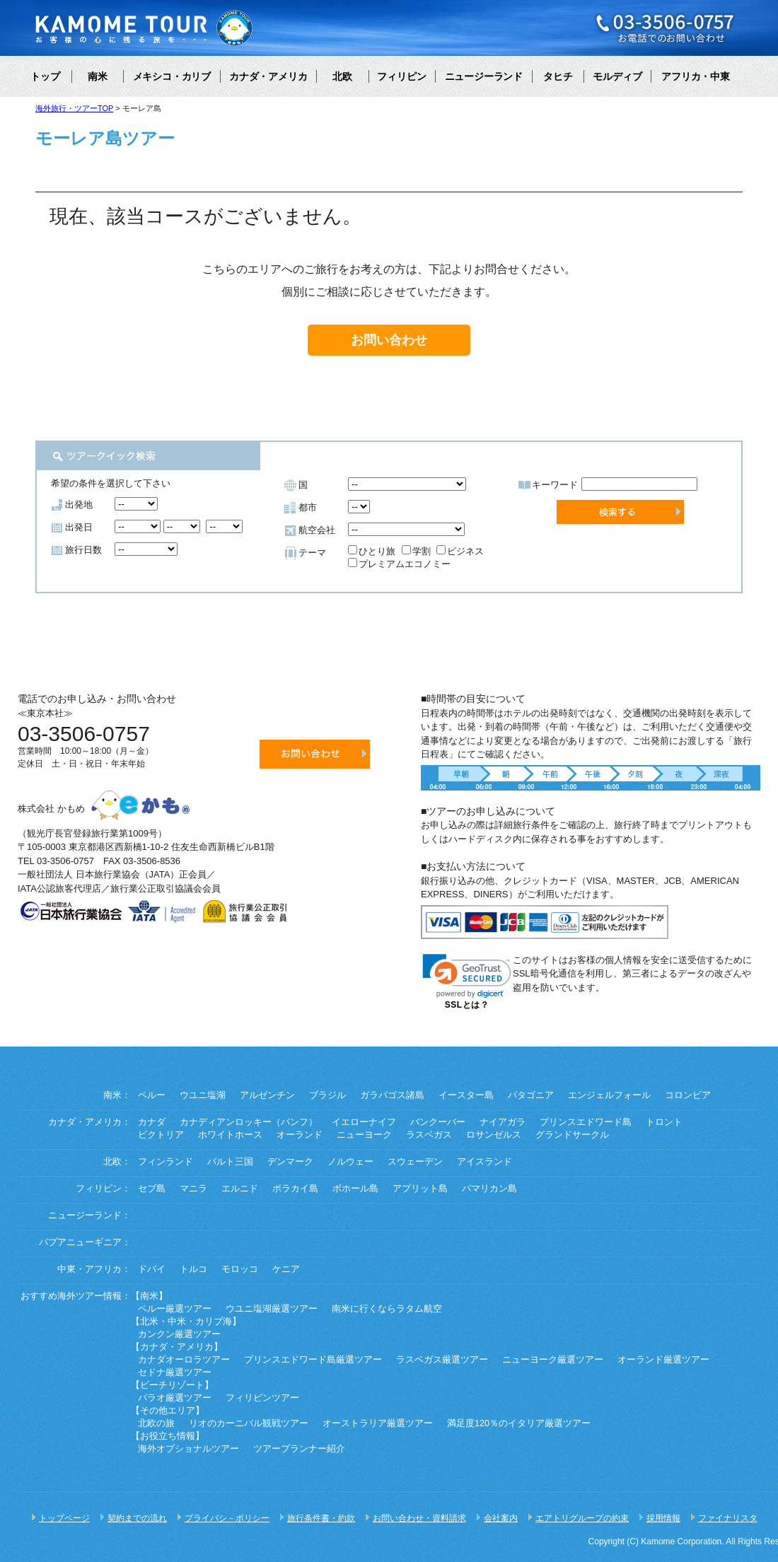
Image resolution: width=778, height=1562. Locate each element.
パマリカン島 (489, 1189)
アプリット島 (420, 1189)
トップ (45, 76)
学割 (416, 551)
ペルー (152, 1095)
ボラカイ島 (295, 1189)
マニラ (193, 1189)
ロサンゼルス (493, 1135)
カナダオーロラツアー (184, 1360)
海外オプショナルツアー (188, 1449)
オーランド (300, 1135)
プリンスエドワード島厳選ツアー (313, 1360)
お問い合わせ (389, 340)
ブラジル (327, 1095)
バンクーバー (437, 1122)
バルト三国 (230, 1162)
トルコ (193, 1269)
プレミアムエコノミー (399, 564)
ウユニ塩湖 (203, 1095)
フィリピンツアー (262, 1398)
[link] (467, 976)
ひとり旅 (371, 551)
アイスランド (484, 1162)
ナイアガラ (503, 1122)
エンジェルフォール (609, 1095)
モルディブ (617, 76)
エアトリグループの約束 (582, 1518)
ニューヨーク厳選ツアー (552, 1360)
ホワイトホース (230, 1135)
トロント (664, 1122)
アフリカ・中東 (695, 76)
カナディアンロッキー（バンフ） (249, 1122)
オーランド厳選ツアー (663, 1360)
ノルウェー (350, 1162)
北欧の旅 (156, 1423)
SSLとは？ (467, 1005)
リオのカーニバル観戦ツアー (248, 1423)
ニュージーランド (484, 76)
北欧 (342, 76)
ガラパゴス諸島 (392, 1095)
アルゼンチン (267, 1095)
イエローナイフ (364, 1122)
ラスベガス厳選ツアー (442, 1360)
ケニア (286, 1269)
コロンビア (688, 1095)
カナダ (152, 1122)
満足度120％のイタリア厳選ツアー (519, 1423)
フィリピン (401, 76)
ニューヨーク (364, 1135)
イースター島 (466, 1095)
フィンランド (165, 1162)
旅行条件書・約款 (321, 1518)
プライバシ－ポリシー (227, 1518)
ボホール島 (355, 1189)
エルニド (239, 1189)
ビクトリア (161, 1135)
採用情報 (663, 1518)
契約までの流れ (137, 1518)
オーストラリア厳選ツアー (378, 1423)
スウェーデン (415, 1162)
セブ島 (152, 1189)
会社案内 (501, 1518)
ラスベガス (429, 1135)
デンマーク (290, 1162)
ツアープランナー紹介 (299, 1449)
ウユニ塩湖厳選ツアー (272, 1309)
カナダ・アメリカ (268, 76)
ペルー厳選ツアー (174, 1309)
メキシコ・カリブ (172, 76)
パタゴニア (531, 1095)
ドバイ (152, 1269)
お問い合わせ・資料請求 (419, 1518)
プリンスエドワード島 (586, 1122)
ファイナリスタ (727, 1518)
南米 (98, 76)
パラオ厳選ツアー (174, 1398)
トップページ (64, 1518)
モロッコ (239, 1269)
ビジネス (460, 551)
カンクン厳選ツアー (179, 1334)
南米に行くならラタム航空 (387, 1309)
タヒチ (558, 76)
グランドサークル (572, 1135)
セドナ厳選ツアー (174, 1372)
